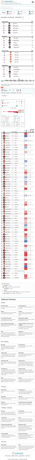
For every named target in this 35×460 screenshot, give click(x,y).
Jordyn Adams (7, 145)
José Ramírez (15, 32)
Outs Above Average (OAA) (6, 424)
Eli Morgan (15, 74)
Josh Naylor (7, 152)
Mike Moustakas (8, 163)
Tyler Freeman (7, 186)
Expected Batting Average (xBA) (7, 323)
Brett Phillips (7, 142)
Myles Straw (7, 170)
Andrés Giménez (16, 28)
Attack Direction (21, 360)
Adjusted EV (20, 331)
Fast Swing (6, 288)
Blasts (2, 377)
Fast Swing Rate (21, 344)
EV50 (2, 331)
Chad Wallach (15, 45)
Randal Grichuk (15, 25)
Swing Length (4, 352)
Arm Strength (21, 410)
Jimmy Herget (16, 71)
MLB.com (28, 455)
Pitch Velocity (3, 389)
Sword (5, 290)
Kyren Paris (15, 23)
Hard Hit (5, 285)
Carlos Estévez (16, 76)
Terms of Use (8, 455)
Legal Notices (22, 455)
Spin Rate (20, 396)
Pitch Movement (22, 389)
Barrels (2, 311)
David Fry (7, 197)
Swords (19, 377)
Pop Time (3, 410)
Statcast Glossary (8, 299)
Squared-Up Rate (21, 368)
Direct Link (3, 92)
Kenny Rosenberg (17, 69)
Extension (3, 402)
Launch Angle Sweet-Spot (6, 318)
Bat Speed (3, 344)
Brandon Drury (7, 174)
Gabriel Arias (15, 30)
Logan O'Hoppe (8, 161)
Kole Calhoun (15, 38)
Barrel (6, 286)
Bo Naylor (15, 42)
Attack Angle (21, 352)
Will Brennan (7, 133)
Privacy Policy (15, 455)
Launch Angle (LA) (22, 305)
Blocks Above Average (22, 433)
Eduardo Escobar (8, 158)
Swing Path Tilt (4, 368)
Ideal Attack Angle (4, 360)
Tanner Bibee (16, 67)
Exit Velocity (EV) (4, 305)
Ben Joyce (17, 52)
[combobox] (17, 8)
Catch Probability (4, 433)
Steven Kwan (7, 168)
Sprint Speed (3, 444)
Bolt (19, 444)
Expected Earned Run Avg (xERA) (25, 402)
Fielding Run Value (22, 424)
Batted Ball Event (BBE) (23, 318)
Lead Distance (4, 417)
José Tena (7, 156)
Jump (19, 417)
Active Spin (3, 396)
